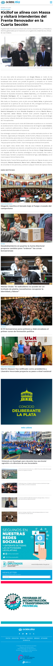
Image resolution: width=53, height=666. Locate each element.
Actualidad (44, 638)
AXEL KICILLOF (33, 67)
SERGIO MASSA (49, 67)
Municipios (30, 638)
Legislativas (15, 638)
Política (8, 638)
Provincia (22, 638)
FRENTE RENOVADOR (41, 67)
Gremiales (37, 638)
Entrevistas (26, 640)
